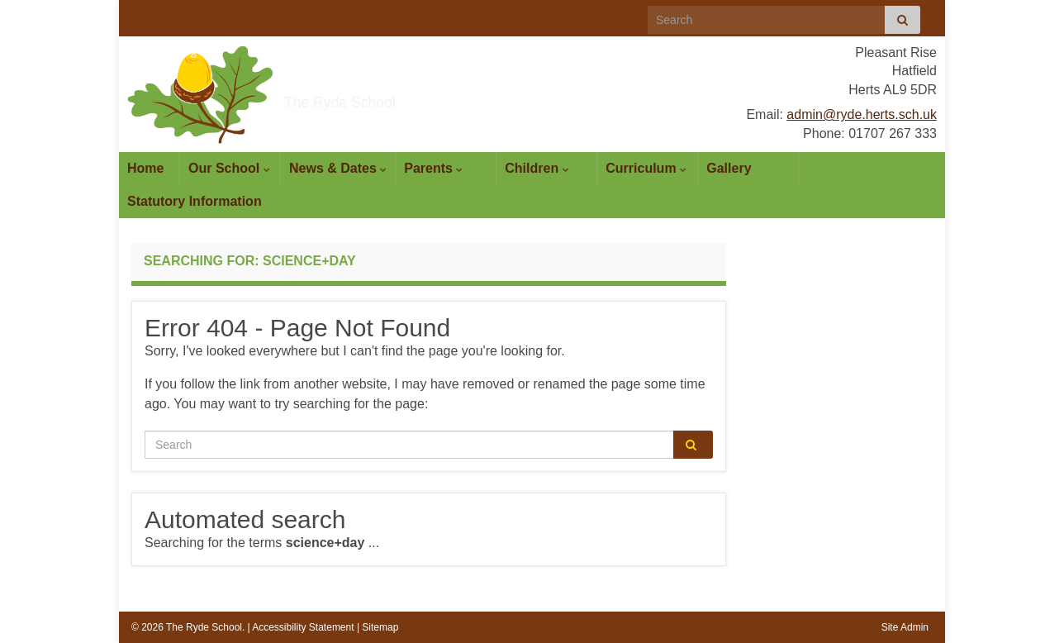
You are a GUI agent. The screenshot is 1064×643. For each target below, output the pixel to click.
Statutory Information (194, 201)
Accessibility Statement (303, 627)
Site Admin (905, 627)
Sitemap (380, 627)
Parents (433, 168)
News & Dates (338, 168)
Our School (229, 168)
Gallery (728, 168)
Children (536, 168)
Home (145, 168)
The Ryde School (404, 96)
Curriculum (646, 168)
